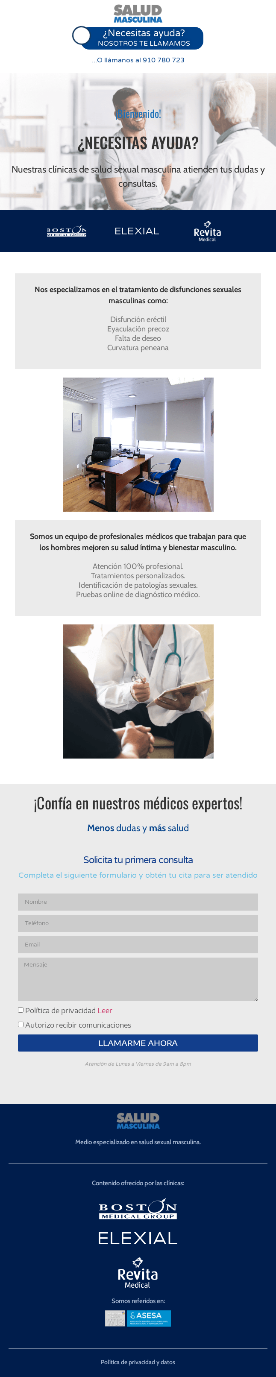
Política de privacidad (68, 1010)
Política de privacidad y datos (138, 1362)
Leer (104, 1010)
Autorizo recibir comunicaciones (78, 1025)
